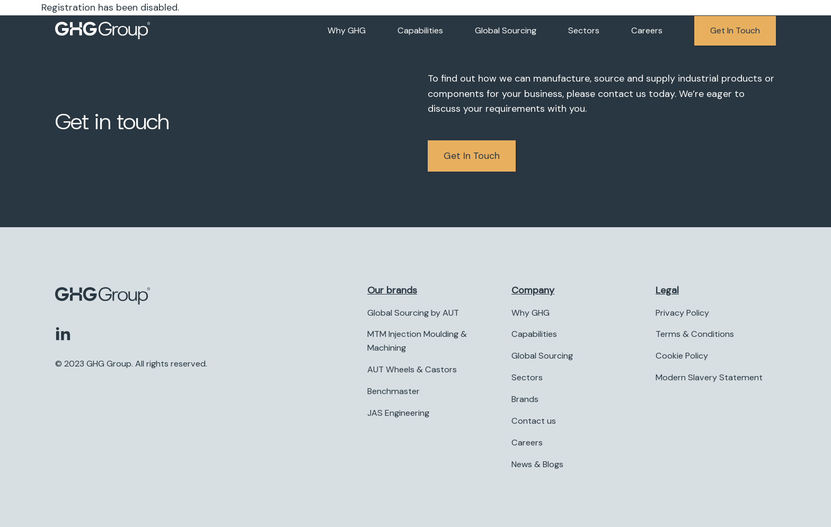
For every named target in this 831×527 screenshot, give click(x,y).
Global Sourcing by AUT (413, 312)
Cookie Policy (682, 356)
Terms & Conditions (695, 334)
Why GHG (347, 30)
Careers (646, 30)
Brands (524, 399)
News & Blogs (537, 464)
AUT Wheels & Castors (412, 370)
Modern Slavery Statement (709, 377)
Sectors (583, 30)
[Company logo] (103, 30)
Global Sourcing (505, 30)
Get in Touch (472, 155)
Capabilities (420, 30)
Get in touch (735, 30)
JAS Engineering (398, 412)
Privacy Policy (682, 312)
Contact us (533, 420)
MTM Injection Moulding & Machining (417, 341)
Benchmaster (393, 391)
